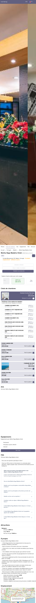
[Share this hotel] (33, 255)
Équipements (23, 247)
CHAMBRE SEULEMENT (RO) (12, 305)
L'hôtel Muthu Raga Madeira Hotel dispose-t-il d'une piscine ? (18, 506)
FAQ (28, 247)
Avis (17, 247)
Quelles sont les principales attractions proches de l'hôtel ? (18, 491)
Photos (2, 247)
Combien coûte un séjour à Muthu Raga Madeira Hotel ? (18, 501)
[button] (2, 124)
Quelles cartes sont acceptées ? (18, 496)
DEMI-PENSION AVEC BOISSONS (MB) (14, 322)
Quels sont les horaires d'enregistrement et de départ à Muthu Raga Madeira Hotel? (18, 471)
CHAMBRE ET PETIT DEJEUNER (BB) (13, 309)
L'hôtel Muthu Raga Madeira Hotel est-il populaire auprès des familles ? (18, 512)
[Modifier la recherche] (18, 271)
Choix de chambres (10, 247)
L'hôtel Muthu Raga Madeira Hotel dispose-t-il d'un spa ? (18, 517)
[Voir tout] (18, 450)
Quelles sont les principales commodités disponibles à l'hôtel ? (18, 486)
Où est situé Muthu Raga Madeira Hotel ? (18, 481)
